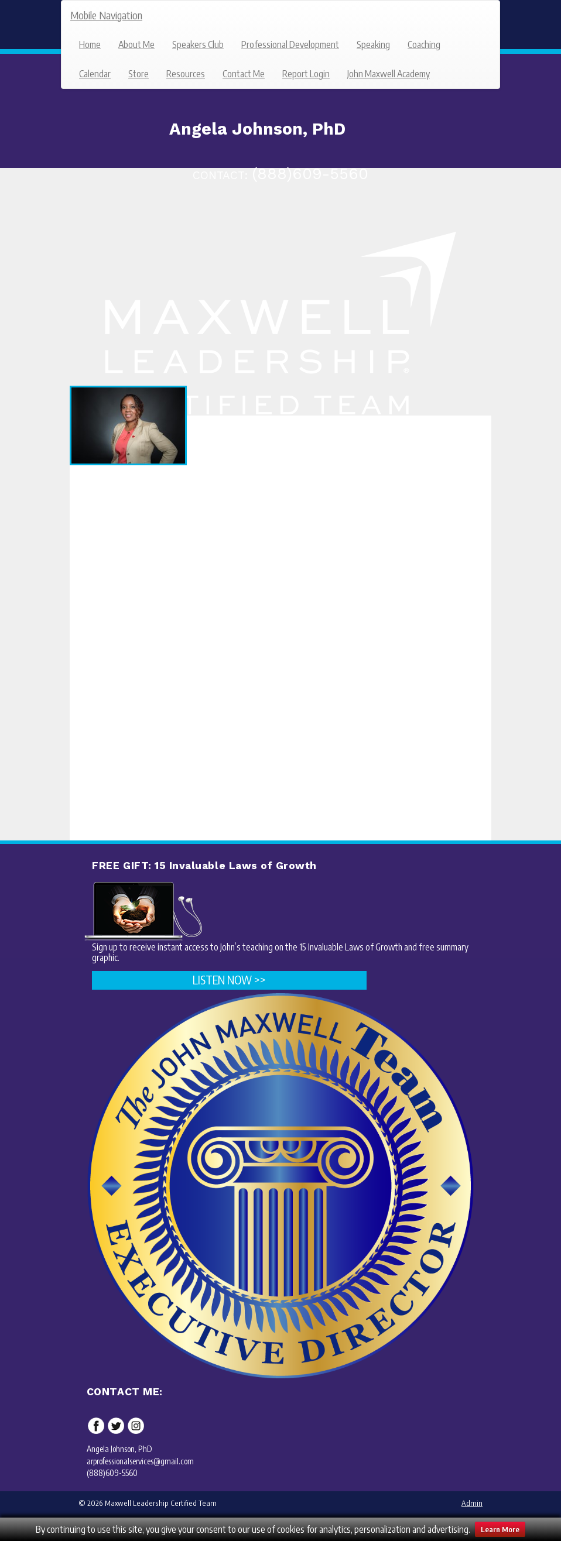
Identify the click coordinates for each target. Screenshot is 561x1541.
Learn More (500, 1529)
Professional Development (290, 44)
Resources (185, 74)
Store (138, 74)
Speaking (373, 44)
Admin (472, 1503)
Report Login (306, 74)
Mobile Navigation (106, 15)
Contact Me (244, 74)
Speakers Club (198, 44)
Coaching (424, 44)
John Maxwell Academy (388, 74)
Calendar (95, 74)
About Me (136, 44)
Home (90, 44)
